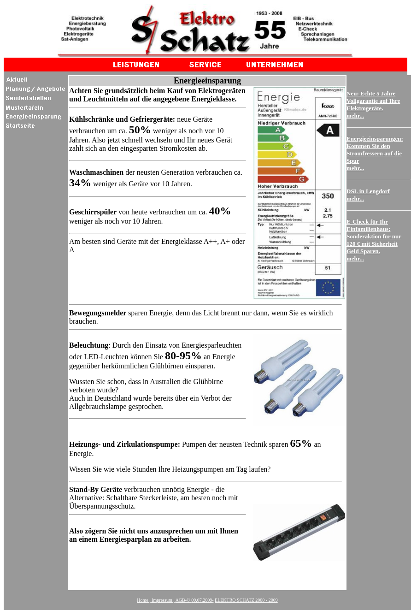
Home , (143, 600)
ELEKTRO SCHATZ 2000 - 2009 (246, 600)
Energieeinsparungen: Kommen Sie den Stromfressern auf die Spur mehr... (374, 153)
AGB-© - (195, 600)
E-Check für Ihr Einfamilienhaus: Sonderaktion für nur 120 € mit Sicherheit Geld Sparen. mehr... (373, 240)
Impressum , (163, 600)
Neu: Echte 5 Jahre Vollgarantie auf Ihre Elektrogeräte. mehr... (373, 104)
